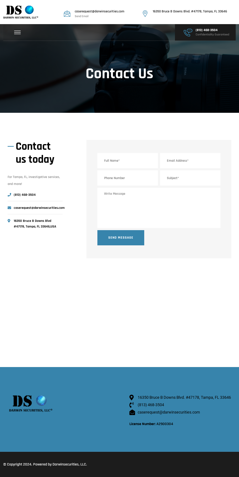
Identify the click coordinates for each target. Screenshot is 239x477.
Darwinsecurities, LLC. (70, 464)
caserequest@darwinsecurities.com (99, 11)
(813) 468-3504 (207, 30)
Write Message (158, 208)
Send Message (120, 237)
